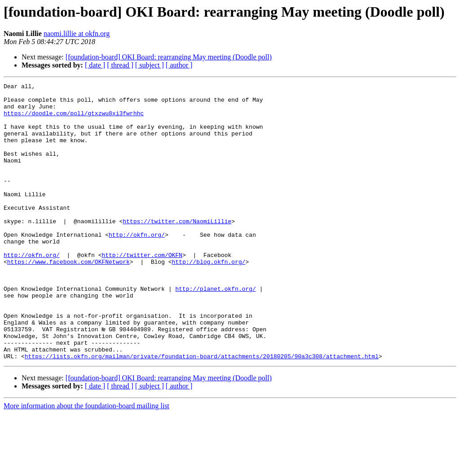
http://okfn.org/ (137, 266)
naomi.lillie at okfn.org (77, 33)
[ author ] (179, 65)
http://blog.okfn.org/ (208, 298)
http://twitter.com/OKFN (142, 290)
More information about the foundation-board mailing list (86, 461)
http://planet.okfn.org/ (215, 330)
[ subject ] (149, 65)
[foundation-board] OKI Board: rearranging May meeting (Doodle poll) (169, 57)
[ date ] (95, 65)
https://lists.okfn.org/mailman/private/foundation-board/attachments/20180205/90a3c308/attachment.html (202, 411)
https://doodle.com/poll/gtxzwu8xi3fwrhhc (74, 120)
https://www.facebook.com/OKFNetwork (68, 298)
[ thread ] (120, 65)
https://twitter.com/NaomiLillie (177, 249)
